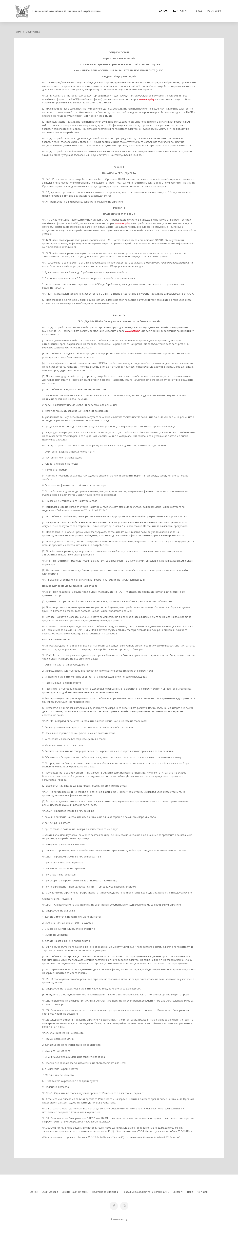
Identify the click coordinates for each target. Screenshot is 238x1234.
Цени (190, 1191)
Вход (199, 10)
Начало (17, 31)
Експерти (178, 1191)
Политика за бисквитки (105, 1191)
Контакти (179, 10)
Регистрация (214, 10)
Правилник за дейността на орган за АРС (145, 1191)
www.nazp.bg (147, 99)
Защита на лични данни (75, 1191)
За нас (163, 10)
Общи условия (49, 1191)
